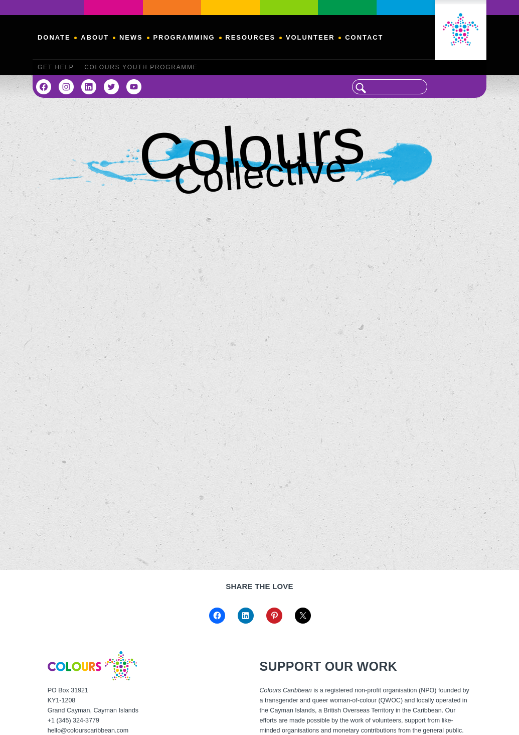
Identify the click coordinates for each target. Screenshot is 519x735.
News (131, 37)
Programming (184, 37)
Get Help (56, 67)
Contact (364, 37)
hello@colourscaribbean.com (88, 730)
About (95, 37)
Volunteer (310, 37)
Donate (54, 37)
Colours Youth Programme (141, 67)
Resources (250, 37)
